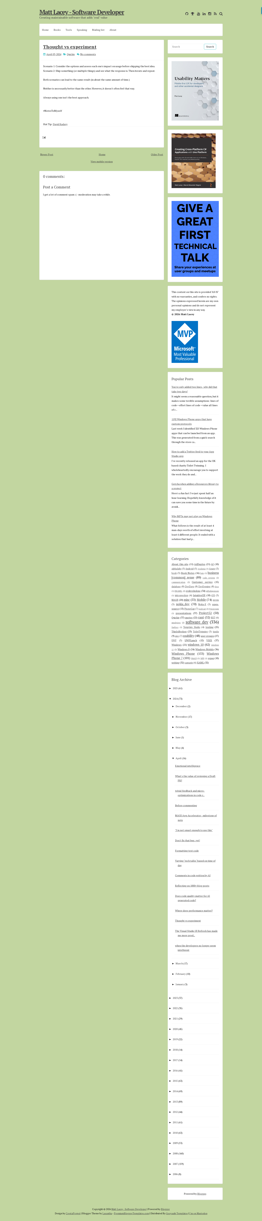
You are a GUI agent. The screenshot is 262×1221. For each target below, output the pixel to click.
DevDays (189, 586)
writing (175, 662)
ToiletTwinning (200, 631)
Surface (175, 627)
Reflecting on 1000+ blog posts (192, 885)
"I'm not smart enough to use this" (194, 830)
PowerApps (214, 608)
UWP (174, 640)
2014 (175, 1091)
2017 (175, 1060)
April (178, 758)
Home (45, 29)
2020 (175, 1029)
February (180, 973)
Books (57, 29)
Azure (212, 568)
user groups (207, 636)
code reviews (209, 577)
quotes (189, 617)
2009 (175, 1143)
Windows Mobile (204, 649)
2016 (175, 1070)
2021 (175, 1018)
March (179, 963)
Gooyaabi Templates (177, 1213)
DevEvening (204, 586)
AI (212, 564)
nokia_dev (183, 604)
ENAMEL (178, 591)
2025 (175, 688)
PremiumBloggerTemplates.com (131, 1213)
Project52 (205, 613)
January (180, 984)
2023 (175, 998)
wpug (211, 658)
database (176, 586)
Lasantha (107, 1213)
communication (178, 582)
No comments (88, 54)
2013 (175, 1101)
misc (187, 600)
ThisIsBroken (179, 631)
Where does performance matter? (194, 910)
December (181, 706)
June (178, 737)
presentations (183, 613)
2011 (175, 1122)
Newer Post (46, 154)
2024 (175, 698)
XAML (200, 662)
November (181, 716)
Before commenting (186, 805)
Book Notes (187, 573)
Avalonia (202, 568)
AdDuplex (199, 564)
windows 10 (196, 645)
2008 (175, 1153)
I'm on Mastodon (198, 1213)
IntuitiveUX (199, 595)
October (180, 727)
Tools (69, 29)
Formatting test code (187, 850)
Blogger (201, 1193)
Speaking (82, 29)
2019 (175, 1039)
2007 (175, 1164)
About (112, 29)
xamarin (189, 662)
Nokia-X (202, 604)
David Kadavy (60, 124)
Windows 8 (184, 649)
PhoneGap (189, 608)
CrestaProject (73, 1213)
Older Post (157, 154)
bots (202, 573)
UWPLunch (191, 640)
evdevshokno (193, 590)
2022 (175, 1008)
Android (189, 568)
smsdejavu (176, 622)
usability (188, 636)
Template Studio (191, 627)
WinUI (194, 658)
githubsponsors (212, 591)
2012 (175, 1112)
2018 (175, 1049)
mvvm (216, 599)
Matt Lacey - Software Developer (81, 12)
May (178, 747)
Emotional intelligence (187, 765)
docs (217, 586)
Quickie (71, 54)
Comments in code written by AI (193, 875)
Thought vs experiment (69, 47)
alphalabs (176, 568)
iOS (213, 595)
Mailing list (98, 29)
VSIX (209, 640)
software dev (197, 621)
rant (201, 617)
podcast (202, 608)
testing (210, 627)
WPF (202, 658)
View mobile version (102, 161)
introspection (181, 595)
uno (177, 636)
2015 (175, 1080)
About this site (180, 564)
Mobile (201, 600)
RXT (213, 617)
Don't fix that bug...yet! (187, 840)
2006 (175, 1174)
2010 (175, 1132)
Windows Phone (183, 654)
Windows (177, 644)
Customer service (202, 582)
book (174, 573)
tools (216, 631)
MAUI (175, 599)
